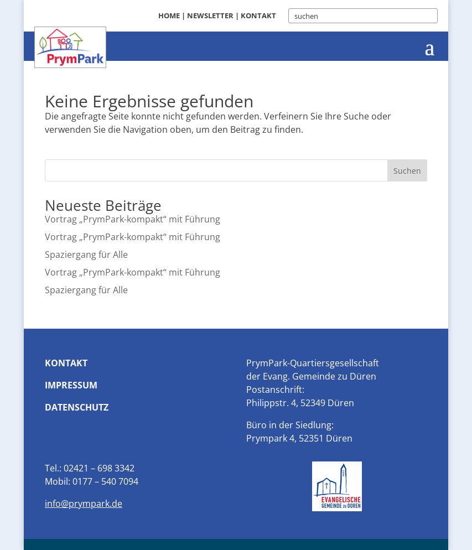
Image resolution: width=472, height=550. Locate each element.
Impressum (71, 385)
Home (169, 15)
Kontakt (258, 15)
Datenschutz (76, 407)
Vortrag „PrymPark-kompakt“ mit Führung (132, 219)
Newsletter (210, 15)
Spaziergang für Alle (86, 254)
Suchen (407, 170)
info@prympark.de (83, 503)
